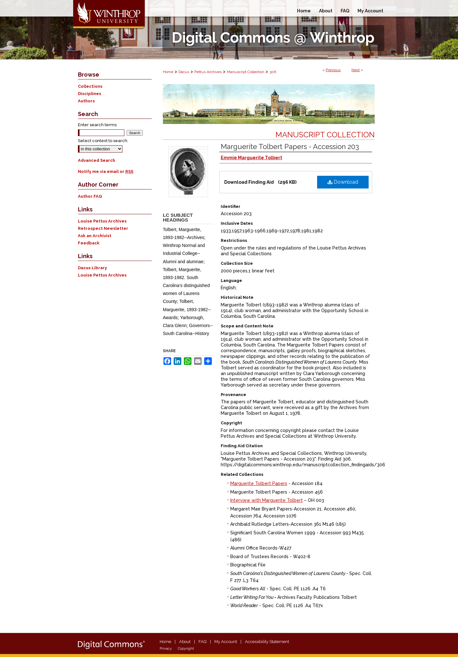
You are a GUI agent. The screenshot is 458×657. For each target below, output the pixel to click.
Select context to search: (103, 140)
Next (355, 70)
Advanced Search (96, 160)
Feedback (89, 243)
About (185, 641)
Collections (90, 86)
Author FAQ (90, 196)
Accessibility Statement (267, 641)
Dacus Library (92, 267)
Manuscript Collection (245, 72)
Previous (333, 70)
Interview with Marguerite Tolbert (266, 500)
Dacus (183, 72)
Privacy (166, 649)
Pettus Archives (208, 72)
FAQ (202, 641)
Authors (86, 101)
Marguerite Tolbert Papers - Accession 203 (290, 146)
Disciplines (89, 93)
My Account (225, 641)
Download (343, 182)
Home (168, 72)
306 (272, 72)
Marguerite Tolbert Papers (258, 483)
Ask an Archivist (94, 235)
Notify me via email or (105, 171)
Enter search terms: (97, 124)
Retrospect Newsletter (103, 228)
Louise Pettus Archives (102, 221)
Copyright (186, 649)
